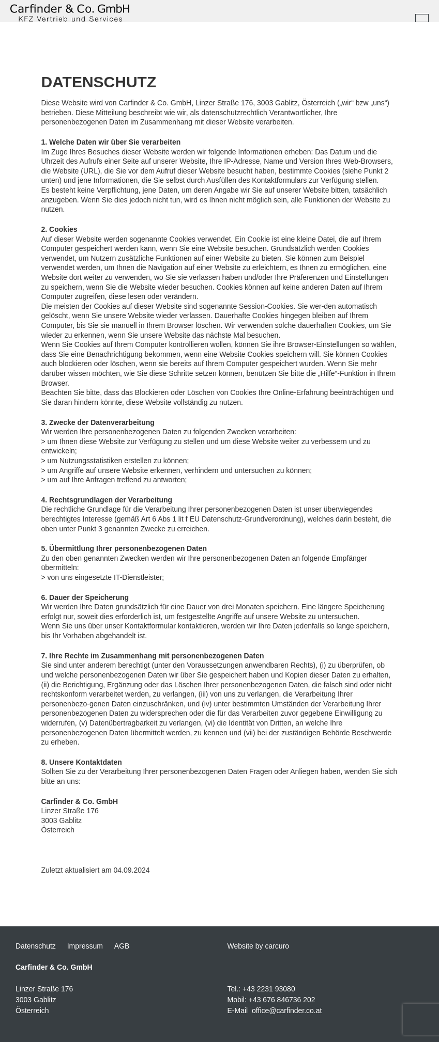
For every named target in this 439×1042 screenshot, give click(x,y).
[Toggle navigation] (422, 18)
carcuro (277, 946)
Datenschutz (36, 946)
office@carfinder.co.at (287, 1010)
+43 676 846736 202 (282, 1000)
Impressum (85, 946)
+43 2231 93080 (269, 989)
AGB (122, 946)
